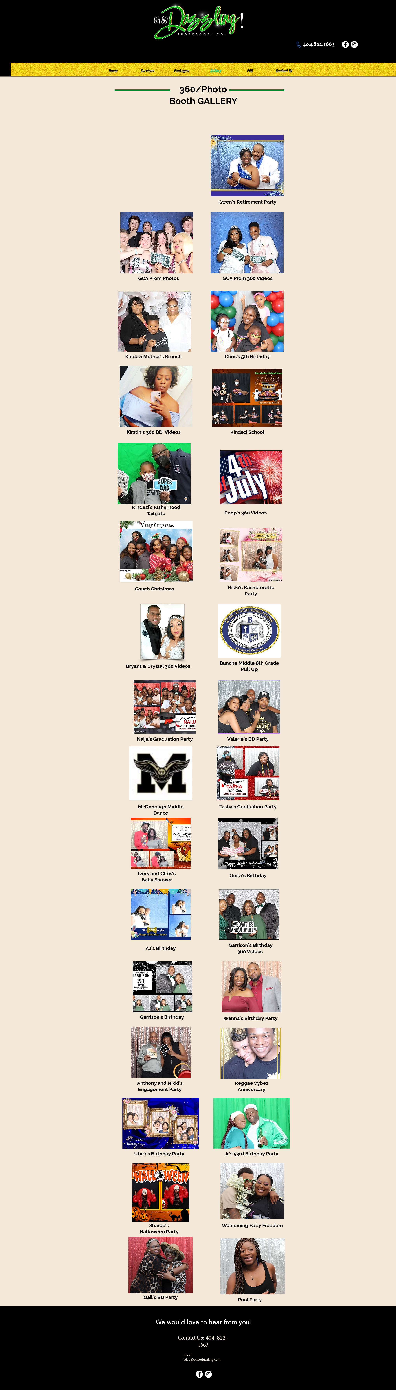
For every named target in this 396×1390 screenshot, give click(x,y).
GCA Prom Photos (158, 278)
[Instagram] (354, 44)
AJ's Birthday (161, 948)
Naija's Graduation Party (165, 739)
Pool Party (250, 1300)
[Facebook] (345, 44)
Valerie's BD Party (248, 739)
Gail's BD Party (161, 1297)
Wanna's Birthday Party (251, 1018)
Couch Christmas (154, 589)
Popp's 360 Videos (245, 513)
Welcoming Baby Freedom (252, 1225)
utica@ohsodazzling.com (201, 1359)
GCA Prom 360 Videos (247, 278)
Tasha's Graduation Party (248, 806)
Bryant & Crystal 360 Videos (158, 666)
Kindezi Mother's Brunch (153, 356)
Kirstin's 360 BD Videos (154, 432)
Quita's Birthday (248, 875)
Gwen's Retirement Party (247, 202)
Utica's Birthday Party (159, 1154)
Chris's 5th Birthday (247, 356)
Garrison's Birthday (162, 1017)
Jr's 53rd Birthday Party (251, 1154)
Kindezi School (247, 432)
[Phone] (298, 44)
